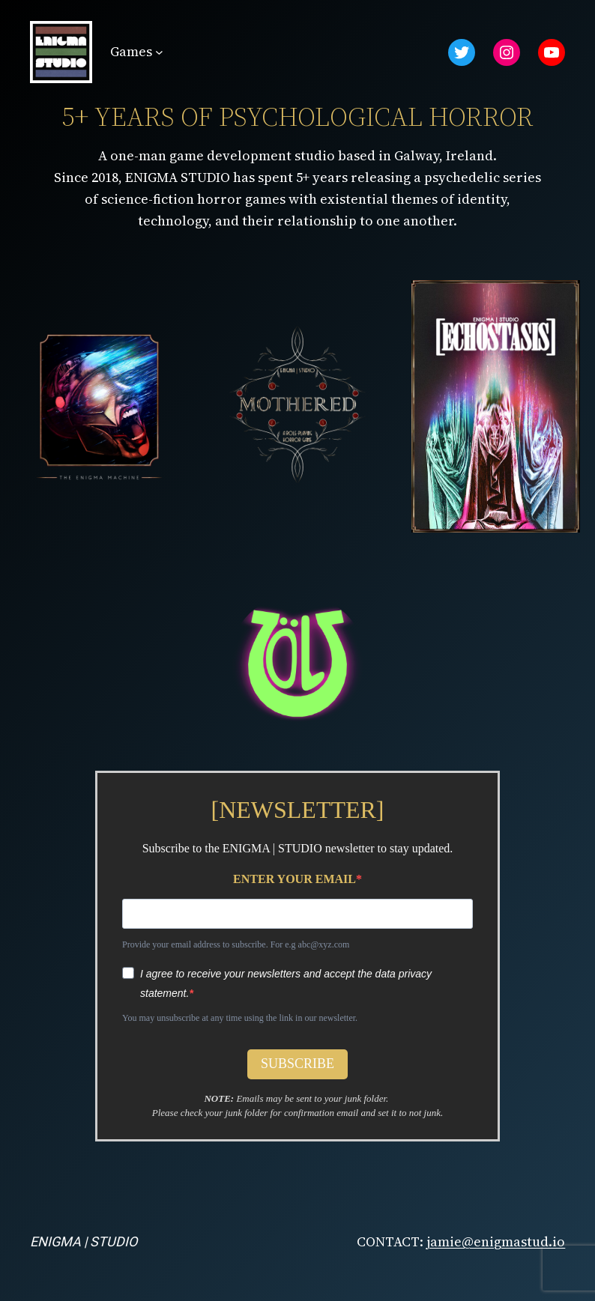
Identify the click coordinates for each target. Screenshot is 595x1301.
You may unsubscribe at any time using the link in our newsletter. (239, 1018)
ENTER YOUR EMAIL (294, 879)
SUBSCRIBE (297, 1063)
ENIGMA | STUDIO (83, 1241)
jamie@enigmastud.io (495, 1241)
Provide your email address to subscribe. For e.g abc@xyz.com (235, 944)
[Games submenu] (159, 52)
